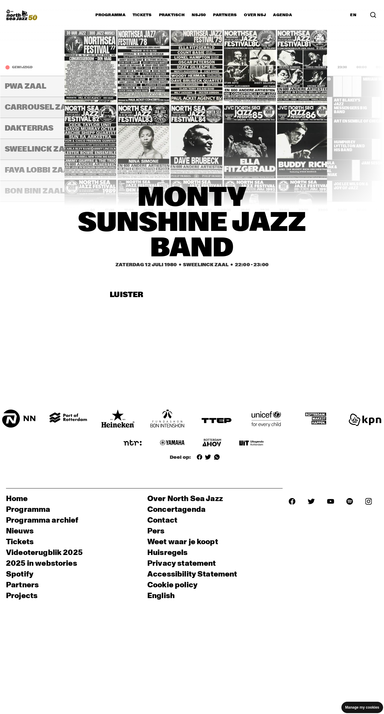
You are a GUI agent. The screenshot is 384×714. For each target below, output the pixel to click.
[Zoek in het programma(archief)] (373, 15)
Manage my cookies (362, 707)
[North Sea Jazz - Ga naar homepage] (21, 14)
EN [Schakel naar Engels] (353, 15)
